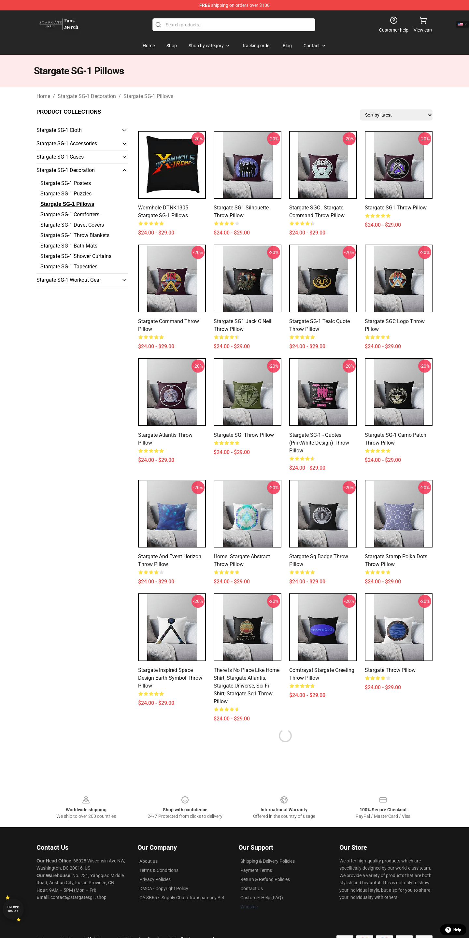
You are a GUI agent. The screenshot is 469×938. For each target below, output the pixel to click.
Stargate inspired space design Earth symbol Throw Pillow (170, 678)
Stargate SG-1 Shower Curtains (75, 256)
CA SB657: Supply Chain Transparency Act (181, 897)
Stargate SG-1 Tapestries (68, 266)
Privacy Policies (155, 879)
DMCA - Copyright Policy (163, 888)
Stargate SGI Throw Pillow (244, 435)
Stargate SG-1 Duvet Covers (72, 225)
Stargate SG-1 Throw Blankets (74, 235)
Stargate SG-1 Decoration (87, 96)
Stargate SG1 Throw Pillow (396, 208)
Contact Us (251, 888)
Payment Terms (256, 870)
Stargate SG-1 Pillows (148, 96)
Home (43, 96)
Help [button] (453, 930)
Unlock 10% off (13, 909)
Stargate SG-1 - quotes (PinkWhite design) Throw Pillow (319, 443)
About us (148, 861)
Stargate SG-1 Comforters (69, 214)
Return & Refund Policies (265, 879)
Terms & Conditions (158, 870)
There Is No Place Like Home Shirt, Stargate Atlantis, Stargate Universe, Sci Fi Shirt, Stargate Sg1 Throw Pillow (246, 685)
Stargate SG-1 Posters (65, 183)
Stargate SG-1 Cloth (59, 130)
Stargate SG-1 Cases (60, 157)
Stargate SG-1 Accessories (66, 143)
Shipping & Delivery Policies (267, 861)
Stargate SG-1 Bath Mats (68, 246)
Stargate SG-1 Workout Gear (68, 280)
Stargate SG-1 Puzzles (66, 194)
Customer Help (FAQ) (261, 897)
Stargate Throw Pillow (390, 670)
